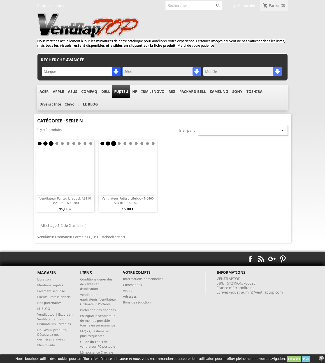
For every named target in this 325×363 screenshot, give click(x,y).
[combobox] (81, 71)
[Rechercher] (194, 5)
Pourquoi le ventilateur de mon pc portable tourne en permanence (97, 320)
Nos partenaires (49, 303)
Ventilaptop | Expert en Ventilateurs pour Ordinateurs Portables (55, 319)
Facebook (250, 258)
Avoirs (127, 290)
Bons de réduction (137, 302)
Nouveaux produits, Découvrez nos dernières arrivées (52, 334)
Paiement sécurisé (51, 291)
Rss (261, 258)
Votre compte (137, 272)
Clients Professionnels (54, 297)
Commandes (132, 285)
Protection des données (98, 310)
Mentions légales (50, 285)
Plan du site (46, 345)
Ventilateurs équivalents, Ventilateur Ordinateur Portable (98, 299)
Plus (306, 359)
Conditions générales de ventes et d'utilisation (96, 284)
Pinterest (282, 258)
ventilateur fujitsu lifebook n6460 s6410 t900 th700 (128, 200)
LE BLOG (43, 308)
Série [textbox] (128, 71)
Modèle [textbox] (211, 71)
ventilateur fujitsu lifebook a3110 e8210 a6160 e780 (65, 200)
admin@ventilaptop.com (262, 292)
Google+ (271, 258)
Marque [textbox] (50, 71)
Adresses (130, 296)
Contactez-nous (50, 5)
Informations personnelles (143, 279)
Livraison (44, 279)
